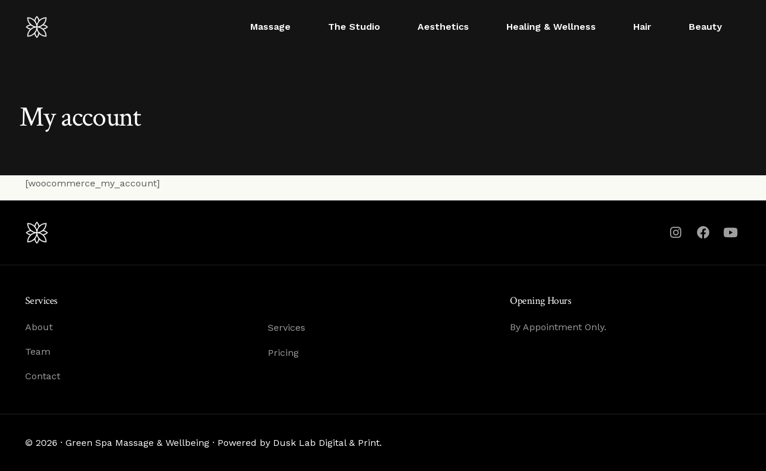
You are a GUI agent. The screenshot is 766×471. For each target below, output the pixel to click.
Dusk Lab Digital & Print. (327, 442)
